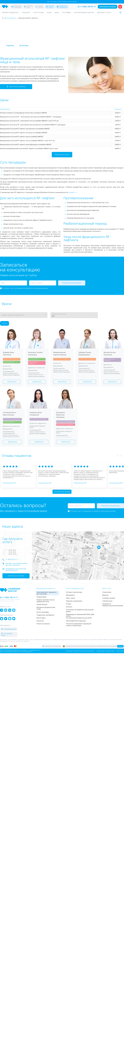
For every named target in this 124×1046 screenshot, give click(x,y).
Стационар (26, 12)
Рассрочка (40, 621)
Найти (4, 323)
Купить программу (43, 612)
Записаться (11, 382)
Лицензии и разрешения (74, 601)
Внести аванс (41, 618)
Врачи (57, 12)
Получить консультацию (71, 283)
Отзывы (68, 604)
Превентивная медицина (11, 359)
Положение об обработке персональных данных (80, 651)
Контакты (69, 606)
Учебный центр (107, 601)
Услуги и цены (38, 12)
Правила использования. (69, 1)
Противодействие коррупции (76, 621)
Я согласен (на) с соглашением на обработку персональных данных (25, 288)
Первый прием (41, 597)
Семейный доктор (8, 629)
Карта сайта (120, 651)
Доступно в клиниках (16, 87)
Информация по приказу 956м (105, 651)
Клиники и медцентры (10, 12)
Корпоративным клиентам (84, 12)
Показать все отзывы (62, 492)
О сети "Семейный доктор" (75, 588)
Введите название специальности (13, 315)
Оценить (120, 646)
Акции (49, 12)
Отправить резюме (108, 598)
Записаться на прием (107, 7)
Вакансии (105, 595)
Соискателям (106, 592)
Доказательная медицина (109, 359)
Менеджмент (70, 595)
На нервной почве (6, 634)
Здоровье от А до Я (104, 12)
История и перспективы (74, 592)
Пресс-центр (70, 598)
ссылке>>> (73, 192)
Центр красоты (10, 18)
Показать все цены (62, 154)
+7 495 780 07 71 (10, 560)
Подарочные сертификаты (45, 615)
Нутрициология (8, 362)
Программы (66, 12)
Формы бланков (42, 604)
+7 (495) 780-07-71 (87, 7)
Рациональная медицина (33, 362)
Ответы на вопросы (43, 623)
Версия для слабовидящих (51, 646)
